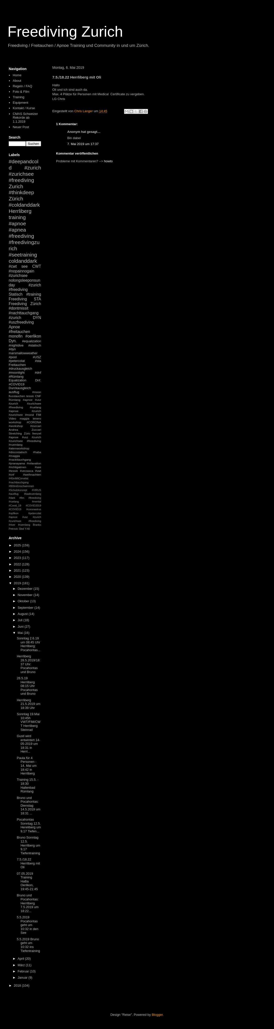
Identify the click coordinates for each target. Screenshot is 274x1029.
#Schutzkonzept (18, 490)
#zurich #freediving (25, 287)
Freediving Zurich (65, 31)
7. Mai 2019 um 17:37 (83, 144)
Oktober (24, 601)
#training (33, 294)
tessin (30, 396)
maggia (24, 418)
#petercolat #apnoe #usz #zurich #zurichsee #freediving (25, 517)
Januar (23, 977)
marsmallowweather (23, 353)
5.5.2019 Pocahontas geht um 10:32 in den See (27, 925)
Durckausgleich (20, 388)
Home (17, 75)
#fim (21, 498)
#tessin (13, 470)
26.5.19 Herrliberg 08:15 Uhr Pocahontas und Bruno (27, 685)
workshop (15, 422)
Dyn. (13, 341)
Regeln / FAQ (22, 86)
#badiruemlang (32, 494)
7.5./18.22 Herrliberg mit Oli (28, 863)
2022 (18, 564)
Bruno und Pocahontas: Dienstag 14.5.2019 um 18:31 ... (28, 805)
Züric (27, 433)
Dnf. (38, 380)
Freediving (18, 299)
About (17, 81)
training (17, 217)
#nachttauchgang (24, 313)
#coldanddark (24, 205)
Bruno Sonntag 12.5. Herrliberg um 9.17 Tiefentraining (28, 845)
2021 (18, 570)
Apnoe (14, 327)
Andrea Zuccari (25, 429)
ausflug (14, 392)
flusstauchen (17, 396)
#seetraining (23, 254)
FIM (38, 414)
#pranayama (17, 463)
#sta (38, 361)
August (23, 614)
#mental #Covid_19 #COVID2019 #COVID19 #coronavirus (25, 505)
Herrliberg (20, 211)
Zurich (16, 186)
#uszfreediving (21, 322)
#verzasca (26, 470)
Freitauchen (17, 365)
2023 (18, 558)
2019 (18, 583)
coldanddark (23, 261)
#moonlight (17, 372)
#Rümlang (16, 376)
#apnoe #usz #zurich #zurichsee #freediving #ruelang (25, 403)
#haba (37, 452)
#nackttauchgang (20, 459)
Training (18, 97)
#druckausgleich (20, 368)
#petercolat (17, 361)
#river (12, 524)
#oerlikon (33, 336)
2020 (18, 577)
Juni (21, 626)
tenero (37, 418)
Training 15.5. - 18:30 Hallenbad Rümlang (27, 785)
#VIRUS (36, 490)
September (26, 607)
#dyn (12, 349)
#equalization (31, 341)
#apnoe (17, 223)
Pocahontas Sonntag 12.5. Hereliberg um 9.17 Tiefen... (29, 825)
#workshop (16, 426)
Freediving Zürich (25, 304)
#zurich (15, 318)
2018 (18, 985)
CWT (36, 266)
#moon (36, 392)
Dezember (26, 589)
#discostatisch (18, 452)
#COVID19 (16, 384)
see (24, 266)
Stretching (15, 433)
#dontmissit (18, 308)
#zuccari (35, 426)
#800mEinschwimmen (21, 486)
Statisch (15, 294)
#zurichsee (18, 275)
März (22, 965)
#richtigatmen (17, 467)
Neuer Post (21, 127)
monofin (15, 336)
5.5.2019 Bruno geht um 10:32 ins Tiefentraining (28, 945)
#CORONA (34, 422)
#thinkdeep (21, 192)
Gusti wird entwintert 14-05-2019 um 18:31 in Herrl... (28, 743)
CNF (38, 396)
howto (108, 161)
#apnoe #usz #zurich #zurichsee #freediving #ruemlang (25, 440)
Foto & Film (21, 91)
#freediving (21, 236)
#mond (29, 414)
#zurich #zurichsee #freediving (25, 174)
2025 (18, 545)
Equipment (20, 102)
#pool (13, 357)
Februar (24, 971)
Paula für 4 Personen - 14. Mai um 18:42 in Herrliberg (26, 765)
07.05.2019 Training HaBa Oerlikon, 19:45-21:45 (27, 881)
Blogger (157, 1015)
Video (12, 418)
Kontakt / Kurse (24, 108)
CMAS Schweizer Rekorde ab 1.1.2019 (25, 117)
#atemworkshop (19, 448)
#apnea (17, 230)
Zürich (16, 198)
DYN (37, 318)
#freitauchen (19, 332)
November (26, 595)
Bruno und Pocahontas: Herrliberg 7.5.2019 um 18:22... (27, 903)
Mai (21, 633)
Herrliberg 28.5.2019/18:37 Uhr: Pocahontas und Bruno (28, 664)
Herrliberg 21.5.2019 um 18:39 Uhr (28, 704)
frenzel (36, 433)
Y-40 (27, 528)
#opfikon (13, 513)
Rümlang (14, 399)
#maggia (14, 455)
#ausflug (13, 494)
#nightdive (16, 345)
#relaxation (34, 463)
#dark (12, 498)
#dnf (38, 372)
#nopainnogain (21, 271)
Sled (21, 528)
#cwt (13, 266)
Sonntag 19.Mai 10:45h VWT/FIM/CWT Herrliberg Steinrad (28, 721)
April (21, 958)
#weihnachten (32, 474)
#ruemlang (24, 524)
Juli (20, 620)
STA (37, 299)
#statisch (34, 345)
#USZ (37, 357)
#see (38, 467)
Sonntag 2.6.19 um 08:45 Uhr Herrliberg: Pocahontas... (28, 644)
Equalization (17, 380)
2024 (18, 551)
